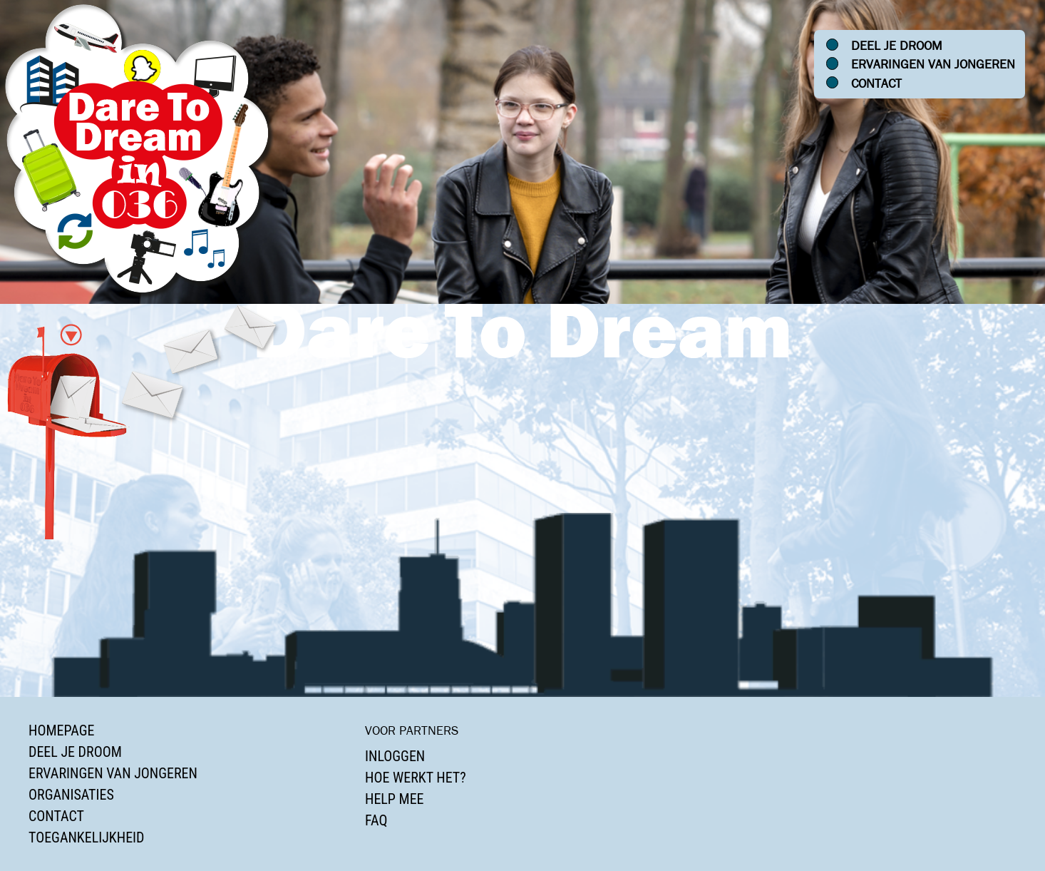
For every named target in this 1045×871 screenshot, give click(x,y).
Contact (876, 83)
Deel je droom (896, 46)
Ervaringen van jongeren (933, 64)
